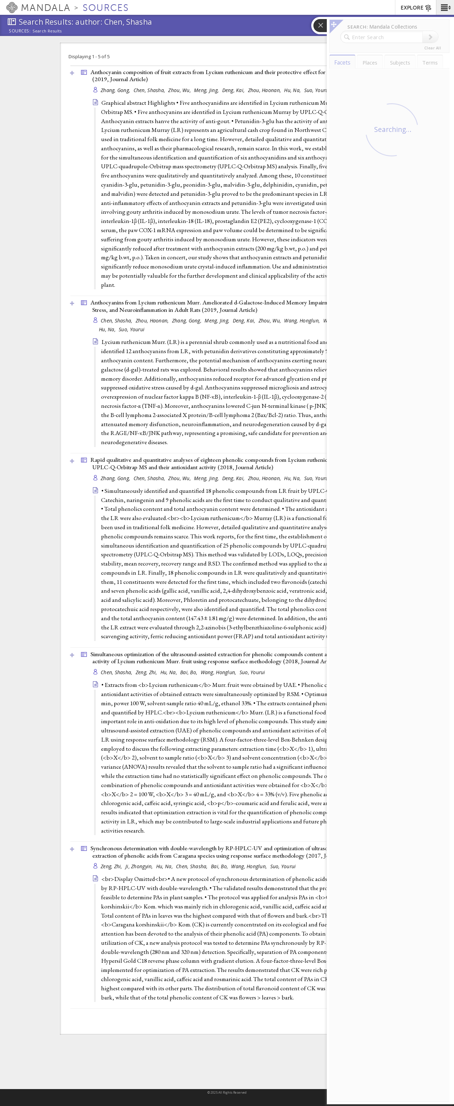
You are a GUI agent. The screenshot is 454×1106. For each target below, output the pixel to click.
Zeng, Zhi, (147, 672)
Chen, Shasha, (150, 90)
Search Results (47, 31)
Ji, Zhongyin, (139, 866)
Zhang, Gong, (116, 90)
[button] (445, 7)
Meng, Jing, (207, 90)
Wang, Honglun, (302, 320)
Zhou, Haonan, (265, 90)
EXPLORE (416, 8)
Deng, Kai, (234, 90)
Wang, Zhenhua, (342, 320)
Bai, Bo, (189, 672)
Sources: (20, 31)
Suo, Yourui (317, 90)
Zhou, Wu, (180, 90)
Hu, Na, (293, 90)
